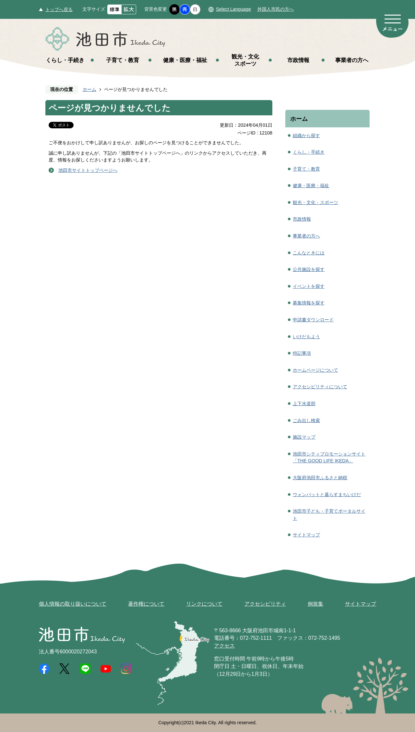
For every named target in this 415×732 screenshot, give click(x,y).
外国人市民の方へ (275, 9)
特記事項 (302, 353)
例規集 (315, 604)
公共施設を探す (309, 269)
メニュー (392, 22)
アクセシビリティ (265, 604)
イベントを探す (309, 286)
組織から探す (306, 135)
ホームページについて (315, 370)
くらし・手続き (65, 60)
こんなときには (309, 252)
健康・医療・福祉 (185, 60)
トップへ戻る (59, 9)
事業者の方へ (351, 60)
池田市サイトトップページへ (87, 170)
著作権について (146, 604)
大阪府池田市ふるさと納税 (320, 477)
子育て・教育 (122, 60)
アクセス (224, 646)
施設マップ (304, 437)
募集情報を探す (309, 302)
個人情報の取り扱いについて (72, 604)
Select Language (233, 9)
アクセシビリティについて (320, 386)
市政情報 (298, 60)
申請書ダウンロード (313, 319)
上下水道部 (304, 403)
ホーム (89, 89)
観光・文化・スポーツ (315, 202)
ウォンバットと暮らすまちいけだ (327, 494)
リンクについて (204, 604)
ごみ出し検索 (306, 420)
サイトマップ (306, 534)
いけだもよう (306, 336)
